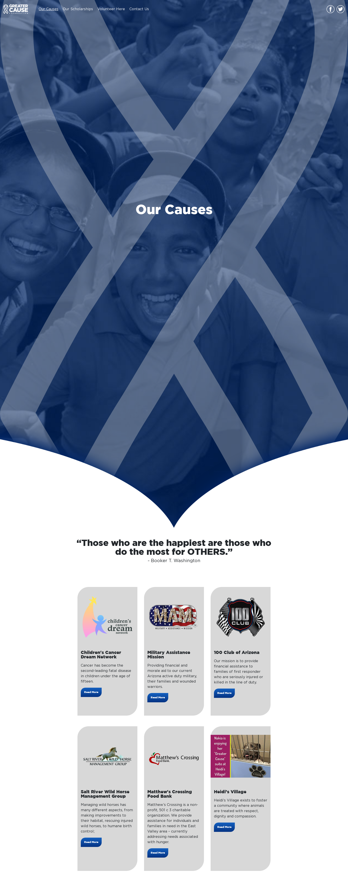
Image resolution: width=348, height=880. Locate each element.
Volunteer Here (111, 9)
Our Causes (48, 9)
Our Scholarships (78, 9)
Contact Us (139, 9)
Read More (91, 692)
